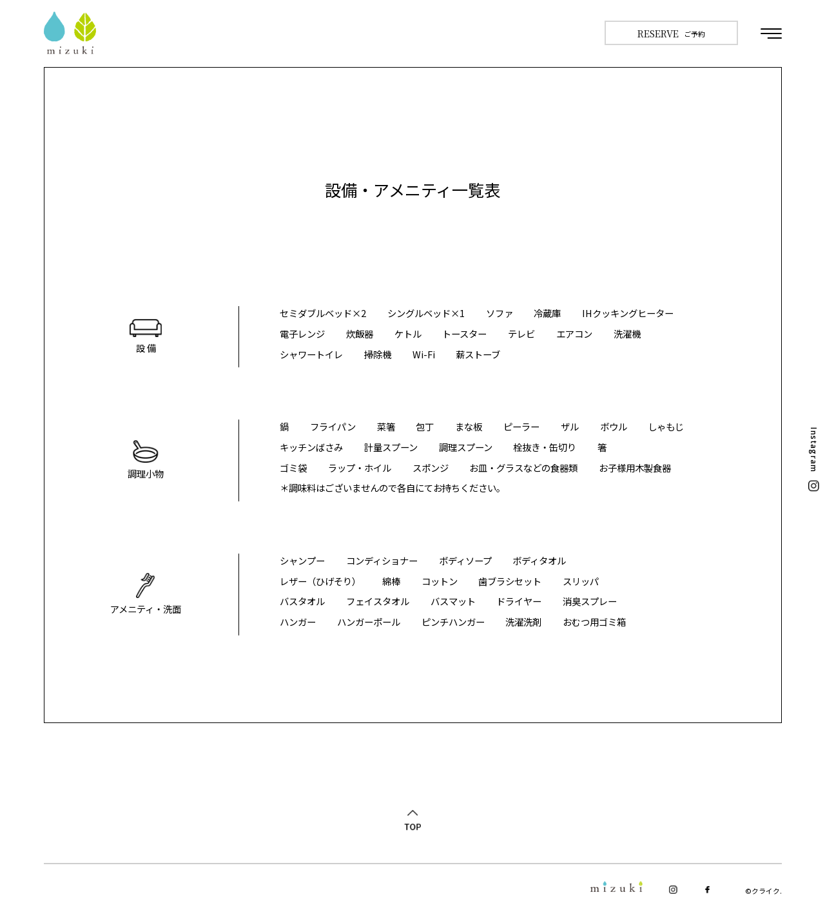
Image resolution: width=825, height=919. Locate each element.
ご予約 (671, 33)
